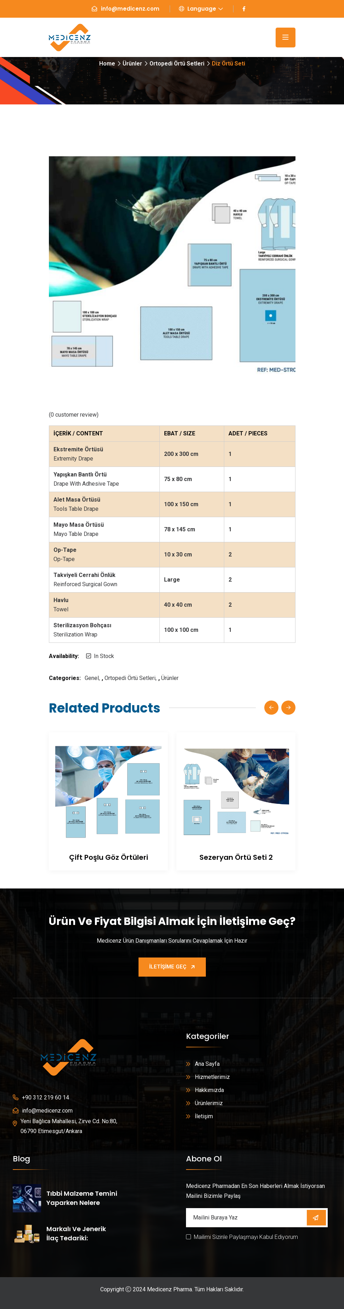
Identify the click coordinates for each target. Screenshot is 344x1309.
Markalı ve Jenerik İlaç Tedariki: (76, 1233)
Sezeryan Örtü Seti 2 (235, 857)
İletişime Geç (172, 967)
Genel (92, 678)
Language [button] (197, 8)
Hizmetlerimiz (212, 1077)
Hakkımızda (209, 1090)
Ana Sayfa (207, 1064)
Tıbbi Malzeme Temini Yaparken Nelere (81, 1198)
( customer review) (73, 414)
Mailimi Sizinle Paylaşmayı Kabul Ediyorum (246, 1237)
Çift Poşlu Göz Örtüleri (108, 857)
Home (107, 63)
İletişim (204, 1116)
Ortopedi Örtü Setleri (177, 63)
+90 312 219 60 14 (45, 1097)
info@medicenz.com (130, 8)
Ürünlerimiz (209, 1103)
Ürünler (132, 63)
